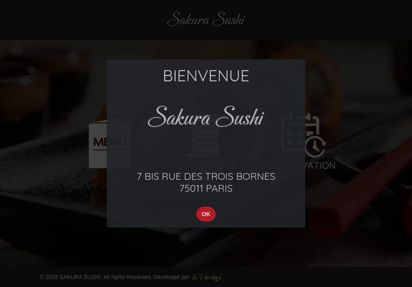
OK (206, 213)
